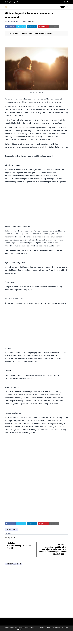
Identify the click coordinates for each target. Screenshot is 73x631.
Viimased (32, 21)
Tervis (7, 537)
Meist (48, 627)
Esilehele (42, 627)
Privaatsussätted (57, 627)
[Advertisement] (36, 207)
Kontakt (66, 627)
